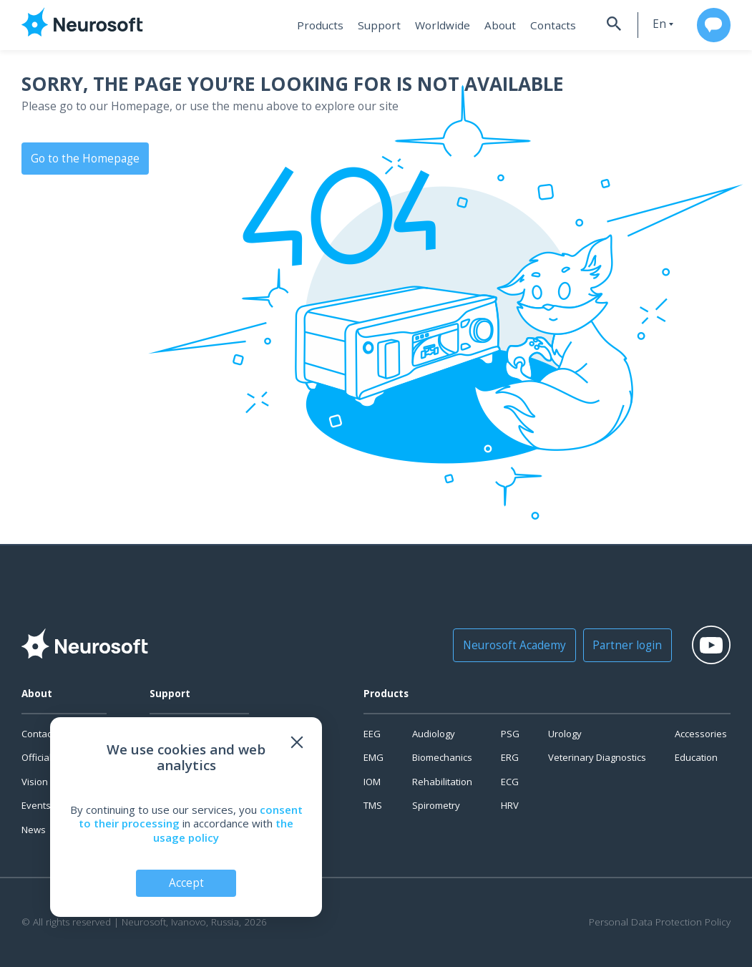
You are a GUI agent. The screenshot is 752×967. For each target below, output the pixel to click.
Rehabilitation (442, 781)
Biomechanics (442, 757)
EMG (373, 757)
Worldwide (436, 25)
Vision (34, 781)
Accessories (701, 733)
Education (696, 757)
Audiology (433, 733)
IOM (372, 781)
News (33, 829)
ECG (510, 781)
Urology (565, 733)
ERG (510, 757)
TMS (372, 805)
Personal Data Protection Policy (660, 922)
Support (376, 25)
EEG (372, 733)
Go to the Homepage (83, 157)
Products (319, 25)
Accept (186, 882)
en (651, 24)
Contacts (543, 25)
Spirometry (436, 805)
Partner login (618, 645)
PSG (510, 733)
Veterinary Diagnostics (597, 757)
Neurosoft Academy (511, 645)
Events (36, 805)
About (492, 25)
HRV (510, 805)
